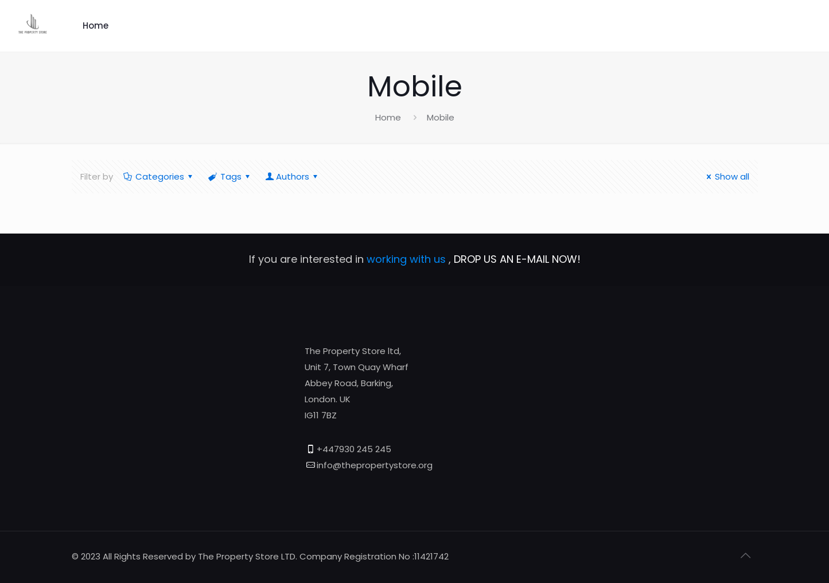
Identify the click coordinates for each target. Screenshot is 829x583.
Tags (230, 176)
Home (95, 26)
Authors (292, 176)
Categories (159, 176)
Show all (726, 176)
